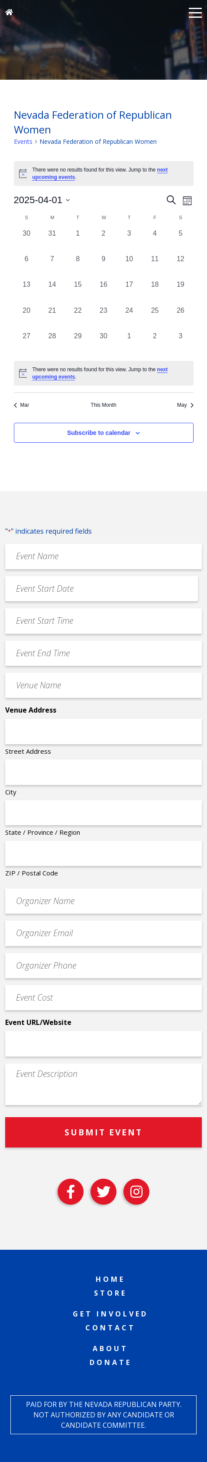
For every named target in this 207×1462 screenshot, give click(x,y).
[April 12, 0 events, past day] (180, 266)
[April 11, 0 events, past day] (155, 266)
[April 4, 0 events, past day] (155, 241)
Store (110, 1293)
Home (110, 1279)
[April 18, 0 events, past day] (155, 292)
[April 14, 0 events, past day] (52, 292)
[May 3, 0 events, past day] (180, 344)
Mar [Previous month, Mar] (21, 405)
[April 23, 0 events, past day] (103, 318)
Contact (110, 1327)
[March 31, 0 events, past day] (52, 241)
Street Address (28, 751)
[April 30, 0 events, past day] (103, 344)
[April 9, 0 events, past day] (103, 266)
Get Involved (110, 1314)
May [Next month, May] (185, 405)
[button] (195, 12)
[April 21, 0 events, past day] (52, 318)
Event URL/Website (38, 1022)
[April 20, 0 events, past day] (26, 318)
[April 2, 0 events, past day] (103, 241)
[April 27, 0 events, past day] (26, 344)
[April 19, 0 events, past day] (180, 292)
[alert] (104, 373)
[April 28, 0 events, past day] (52, 344)
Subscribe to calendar (98, 432)
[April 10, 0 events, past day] (129, 266)
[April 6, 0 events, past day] (26, 266)
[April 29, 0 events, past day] (78, 344)
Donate (111, 1362)
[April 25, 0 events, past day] (155, 318)
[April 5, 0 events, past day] (180, 241)
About (110, 1348)
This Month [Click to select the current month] (103, 405)
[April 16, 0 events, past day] (103, 292)
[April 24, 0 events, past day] (129, 318)
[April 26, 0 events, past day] (180, 318)
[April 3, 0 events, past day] (129, 241)
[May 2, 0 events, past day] (155, 344)
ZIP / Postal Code (31, 873)
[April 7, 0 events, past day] (52, 266)
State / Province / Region (42, 832)
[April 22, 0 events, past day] (78, 318)
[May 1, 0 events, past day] (129, 344)
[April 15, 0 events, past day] (78, 292)
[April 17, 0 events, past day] (129, 292)
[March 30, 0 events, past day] (26, 241)
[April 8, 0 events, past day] (78, 266)
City (10, 792)
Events (23, 141)
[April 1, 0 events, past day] (78, 241)
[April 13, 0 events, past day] (26, 292)
